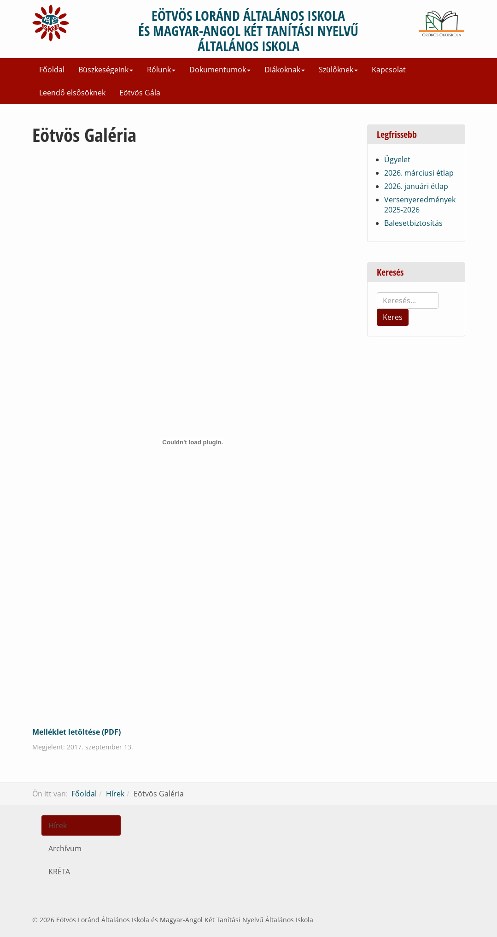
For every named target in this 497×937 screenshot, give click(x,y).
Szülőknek (338, 70)
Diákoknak (284, 70)
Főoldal (51, 70)
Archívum (65, 848)
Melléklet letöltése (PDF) (76, 732)
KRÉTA (59, 871)
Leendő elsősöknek (72, 93)
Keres (393, 317)
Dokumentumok (220, 70)
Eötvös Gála (139, 93)
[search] (408, 300)
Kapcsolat (389, 70)
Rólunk (161, 70)
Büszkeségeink (105, 70)
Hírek (115, 794)
